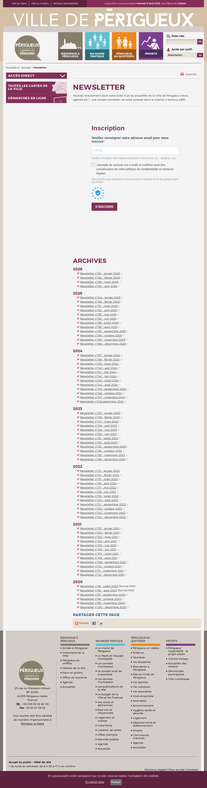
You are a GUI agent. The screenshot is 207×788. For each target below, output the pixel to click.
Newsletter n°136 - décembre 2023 (102, 459)
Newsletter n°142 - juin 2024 (98, 376)
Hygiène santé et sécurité (144, 712)
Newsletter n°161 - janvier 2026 (100, 273)
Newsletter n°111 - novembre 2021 (102, 570)
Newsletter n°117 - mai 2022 (98, 487)
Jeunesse (139, 657)
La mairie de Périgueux (106, 649)
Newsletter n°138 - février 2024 (100, 359)
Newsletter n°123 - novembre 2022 (102, 512)
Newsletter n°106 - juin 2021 (98, 549)
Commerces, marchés (141, 736)
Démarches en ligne (27, 98)
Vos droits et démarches (106, 704)
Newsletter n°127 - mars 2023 (99, 421)
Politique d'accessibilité (65, 3)
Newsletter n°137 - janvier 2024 (100, 355)
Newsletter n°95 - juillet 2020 (99, 586)
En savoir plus (94, 782)
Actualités (68, 686)
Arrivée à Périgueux (75, 648)
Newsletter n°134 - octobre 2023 (101, 450)
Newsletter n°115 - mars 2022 (99, 479)
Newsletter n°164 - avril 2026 (98, 286)
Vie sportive (140, 682)
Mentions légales (156, 769)
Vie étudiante (142, 662)
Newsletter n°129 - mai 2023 (98, 429)
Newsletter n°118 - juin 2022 (98, 491)
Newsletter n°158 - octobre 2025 (101, 335)
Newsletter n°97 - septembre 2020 (103, 594)
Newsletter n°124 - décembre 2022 (103, 517)
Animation (140, 700)
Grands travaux (178, 658)
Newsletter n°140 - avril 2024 (98, 368)
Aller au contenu (40, 3)
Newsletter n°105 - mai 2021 (98, 545)
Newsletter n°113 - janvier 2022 (100, 470)
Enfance (138, 652)
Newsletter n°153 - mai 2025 (98, 314)
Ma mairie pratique (109, 641)
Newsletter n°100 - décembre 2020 (103, 607)
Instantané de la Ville (73, 654)
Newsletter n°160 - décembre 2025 (103, 343)
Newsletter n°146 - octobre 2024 (101, 393)
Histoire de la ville (74, 668)
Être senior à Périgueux (141, 668)
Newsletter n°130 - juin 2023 (98, 434)
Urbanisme (105, 725)
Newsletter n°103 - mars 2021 (99, 536)
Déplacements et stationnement (144, 724)
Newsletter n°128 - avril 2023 (98, 425)
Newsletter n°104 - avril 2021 (98, 541)
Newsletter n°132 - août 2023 (98, 442)
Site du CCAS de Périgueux (143, 676)
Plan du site (177, 769)
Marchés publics (108, 739)
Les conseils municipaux (105, 665)
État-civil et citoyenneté (105, 711)
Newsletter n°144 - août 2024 (99, 384)
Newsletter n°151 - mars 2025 (99, 306)
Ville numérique (178, 679)
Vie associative (142, 691)
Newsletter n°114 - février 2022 (99, 475)
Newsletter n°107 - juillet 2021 (99, 553)
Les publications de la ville (110, 688)
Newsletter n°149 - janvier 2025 (100, 297)
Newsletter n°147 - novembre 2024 (102, 397)
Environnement (143, 705)
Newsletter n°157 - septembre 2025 (103, 331)
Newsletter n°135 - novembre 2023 (102, 455)
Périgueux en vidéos (146, 648)
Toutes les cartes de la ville (28, 87)
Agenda (67, 682)
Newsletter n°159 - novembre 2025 (102, 339)
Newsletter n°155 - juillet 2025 (99, 322)
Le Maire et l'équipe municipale (110, 657)
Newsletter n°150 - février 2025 (100, 301)
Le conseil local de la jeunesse (110, 672)
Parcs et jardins (72, 672)
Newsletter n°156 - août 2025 (98, 327)
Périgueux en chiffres (71, 662)
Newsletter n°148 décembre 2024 (102, 401)
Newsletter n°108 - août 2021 (98, 557)
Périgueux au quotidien (140, 639)
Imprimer (190, 74)
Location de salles (109, 730)
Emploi (137, 730)
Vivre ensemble (143, 696)
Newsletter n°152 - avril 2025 (98, 310)
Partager (82, 623)
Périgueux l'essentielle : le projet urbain (178, 651)
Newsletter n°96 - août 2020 (98, 590)
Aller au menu (19, 3)
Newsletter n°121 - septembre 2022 (103, 504)
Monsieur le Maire (32, 723)
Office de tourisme (74, 677)
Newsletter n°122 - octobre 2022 (101, 508)
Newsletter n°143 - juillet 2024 (99, 380)
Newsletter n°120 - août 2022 (99, 500)
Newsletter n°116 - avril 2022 (98, 483)
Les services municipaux (105, 680)
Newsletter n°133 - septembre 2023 (103, 446)
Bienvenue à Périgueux (69, 639)
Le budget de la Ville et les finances (110, 696)
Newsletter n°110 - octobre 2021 (100, 566)
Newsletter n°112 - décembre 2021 (102, 574)
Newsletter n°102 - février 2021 (99, 532)
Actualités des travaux (177, 665)
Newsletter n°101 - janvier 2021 (99, 528)
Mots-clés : (178, 36)
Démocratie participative (176, 672)
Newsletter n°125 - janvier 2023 (100, 413)
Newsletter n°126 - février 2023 (100, 417)
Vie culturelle (141, 686)
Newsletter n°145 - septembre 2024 (103, 389)
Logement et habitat (106, 719)
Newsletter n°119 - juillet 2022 (99, 496)
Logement (140, 718)
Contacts (192, 769)
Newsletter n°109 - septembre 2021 (103, 562)
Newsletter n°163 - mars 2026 (99, 281)
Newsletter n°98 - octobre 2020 (100, 598)
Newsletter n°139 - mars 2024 (99, 363)
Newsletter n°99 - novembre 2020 (102, 603)
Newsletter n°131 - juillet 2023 (99, 438)
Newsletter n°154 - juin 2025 (98, 318)
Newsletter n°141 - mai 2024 (98, 372)
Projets (171, 641)
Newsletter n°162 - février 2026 (100, 277)
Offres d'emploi (108, 734)
